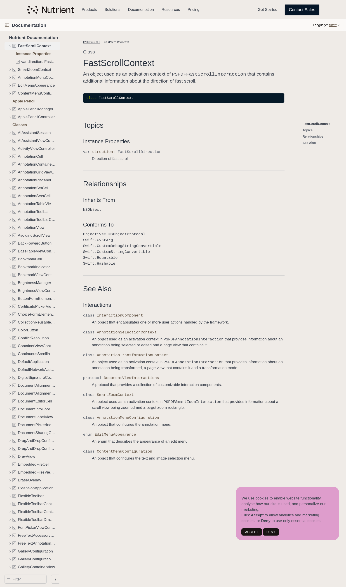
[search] (54, 579)
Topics (151, 125)
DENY (270, 532)
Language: (320, 25)
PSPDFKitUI (149, 42)
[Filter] (56, 579)
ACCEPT (251, 532)
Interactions (155, 304)
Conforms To (156, 224)
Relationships (162, 183)
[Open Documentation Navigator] (7, 25)
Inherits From (157, 199)
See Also (155, 288)
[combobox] (56, 579)
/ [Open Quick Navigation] (113, 579)
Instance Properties (164, 141)
